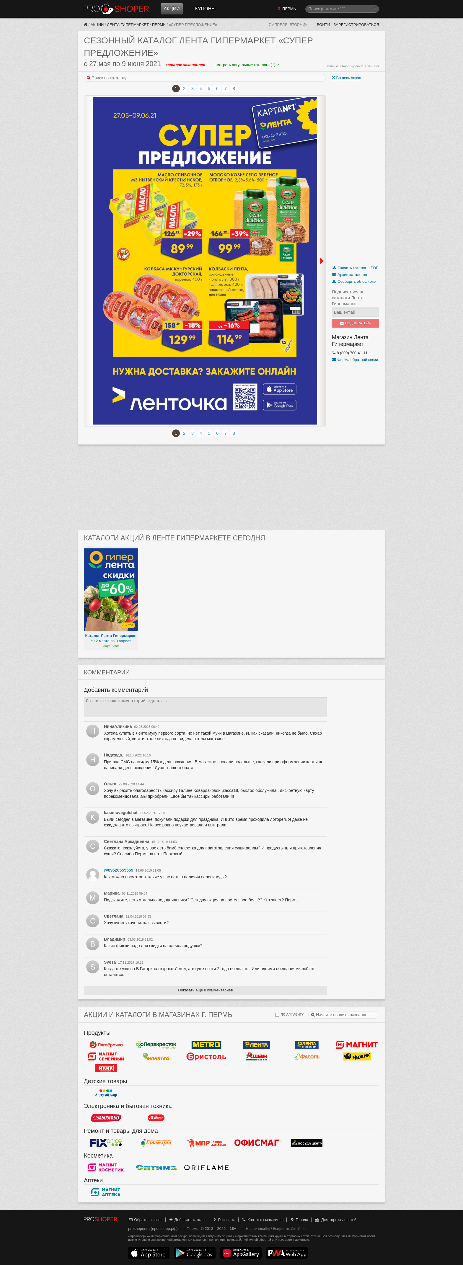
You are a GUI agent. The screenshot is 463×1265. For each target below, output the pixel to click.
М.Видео (156, 1118)
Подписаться (355, 323)
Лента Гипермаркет (128, 24)
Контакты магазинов (262, 1219)
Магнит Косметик (106, 1167)
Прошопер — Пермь (116, 9)
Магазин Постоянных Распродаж (206, 1142)
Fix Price (106, 1142)
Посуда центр (307, 1142)
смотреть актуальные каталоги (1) (247, 65)
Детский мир (106, 1093)
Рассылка (223, 1219)
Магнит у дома (357, 1044)
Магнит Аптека (106, 1192)
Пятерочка (106, 1044)
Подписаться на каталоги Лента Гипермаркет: (348, 297)
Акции (172, 8)
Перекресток (156, 1044)
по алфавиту (289, 1015)
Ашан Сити (256, 1056)
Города (299, 1219)
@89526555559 (118, 870)
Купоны (205, 8)
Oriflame (206, 1167)
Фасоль (307, 1056)
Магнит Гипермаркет (106, 1056)
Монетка (156, 1056)
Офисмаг (256, 1142)
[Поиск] (342, 9)
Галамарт (156, 1142)
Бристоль (206, 1056)
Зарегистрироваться (356, 24)
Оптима (156, 1167)
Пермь (159, 24)
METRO (206, 1044)
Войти (323, 24)
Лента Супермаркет (307, 1044)
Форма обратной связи (355, 359)
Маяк (106, 1068)
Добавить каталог (187, 1219)
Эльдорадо (106, 1118)
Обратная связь (145, 1219)
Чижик (357, 1056)
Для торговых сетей (335, 1219)
